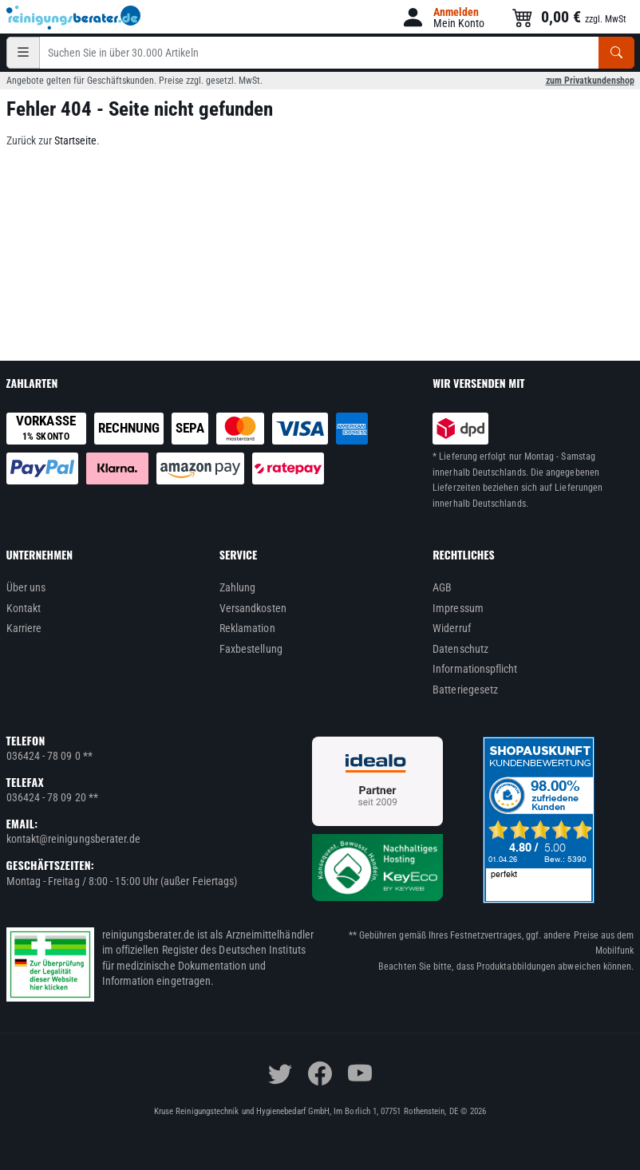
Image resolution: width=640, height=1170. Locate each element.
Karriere (24, 628)
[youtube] (360, 1073)
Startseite (75, 140)
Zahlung (237, 587)
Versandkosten (252, 608)
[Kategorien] (23, 53)
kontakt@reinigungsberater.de (73, 838)
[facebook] (320, 1073)
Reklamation (247, 628)
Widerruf (452, 628)
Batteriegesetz (465, 689)
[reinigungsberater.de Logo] (74, 18)
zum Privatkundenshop (590, 80)
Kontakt (23, 608)
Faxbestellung (250, 648)
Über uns (26, 587)
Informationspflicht (475, 668)
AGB (442, 587)
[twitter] (280, 1073)
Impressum (458, 608)
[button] (442, 17)
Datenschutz (460, 648)
